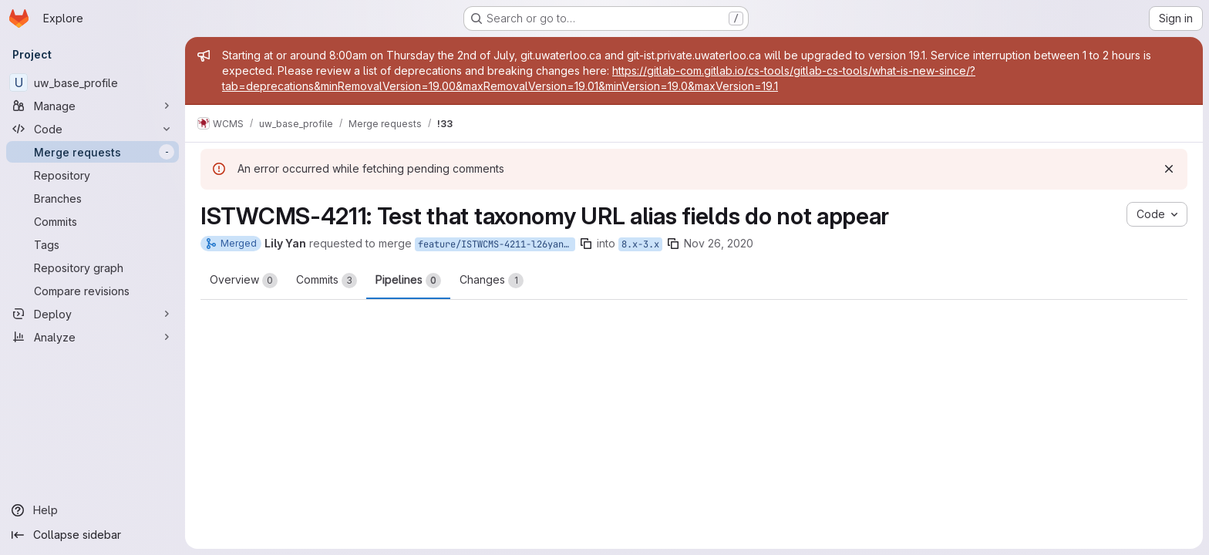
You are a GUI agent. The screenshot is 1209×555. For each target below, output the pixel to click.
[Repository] (92, 175)
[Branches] (92, 198)
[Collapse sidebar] (92, 535)
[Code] (92, 129)
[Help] (92, 510)
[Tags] (92, 244)
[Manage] (92, 105)
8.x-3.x (640, 244)
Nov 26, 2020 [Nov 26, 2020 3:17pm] (718, 243)
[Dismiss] (1169, 169)
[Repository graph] (92, 267)
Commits (326, 280)
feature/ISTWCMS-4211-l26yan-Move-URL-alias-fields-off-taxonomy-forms (496, 244)
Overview (244, 280)
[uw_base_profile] (92, 82)
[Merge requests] (92, 152)
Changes (492, 280)
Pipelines (408, 280)
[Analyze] (92, 337)
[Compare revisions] (92, 290)
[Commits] (92, 221)
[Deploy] (92, 314)
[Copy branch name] (586, 243)
